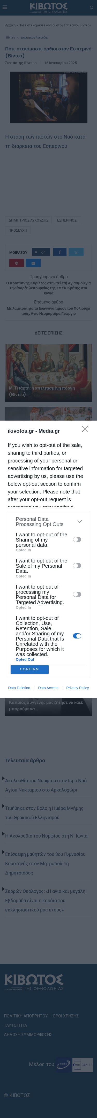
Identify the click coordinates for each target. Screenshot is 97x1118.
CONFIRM (29, 669)
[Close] (87, 431)
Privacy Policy (77, 688)
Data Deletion (19, 688)
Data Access (48, 688)
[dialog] (48, 559)
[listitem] (48, 521)
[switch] (77, 539)
